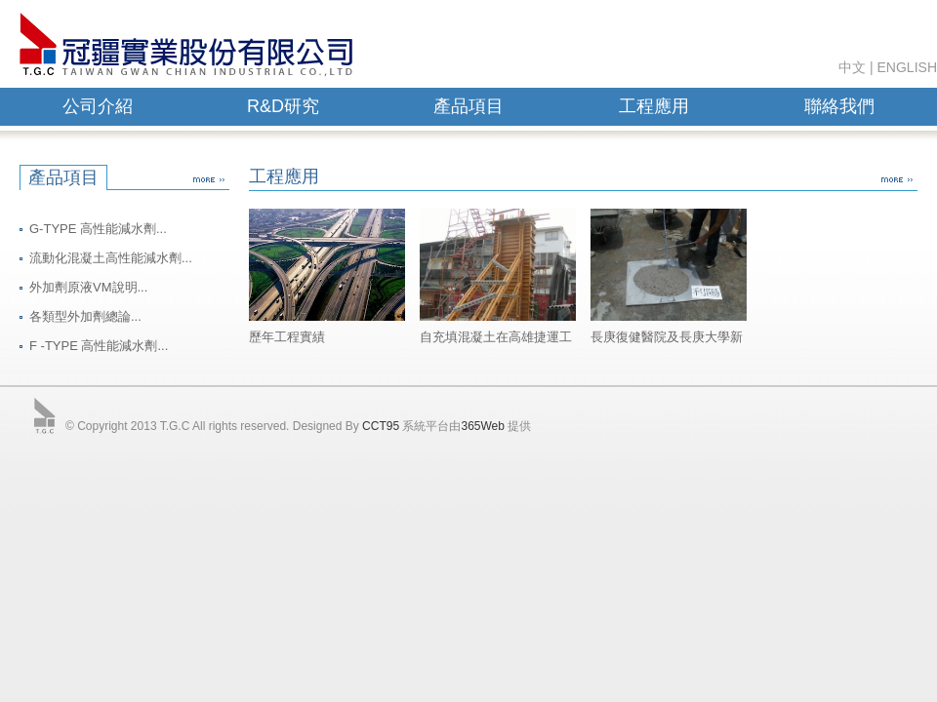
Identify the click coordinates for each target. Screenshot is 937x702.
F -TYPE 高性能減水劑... (98, 345)
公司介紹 (97, 106)
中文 (852, 67)
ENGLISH (907, 67)
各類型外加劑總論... (85, 316)
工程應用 (654, 106)
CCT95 (380, 426)
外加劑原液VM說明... (88, 287)
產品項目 (468, 106)
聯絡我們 (839, 106)
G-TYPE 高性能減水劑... (98, 228)
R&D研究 (283, 106)
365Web (482, 426)
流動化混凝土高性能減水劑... (110, 258)
